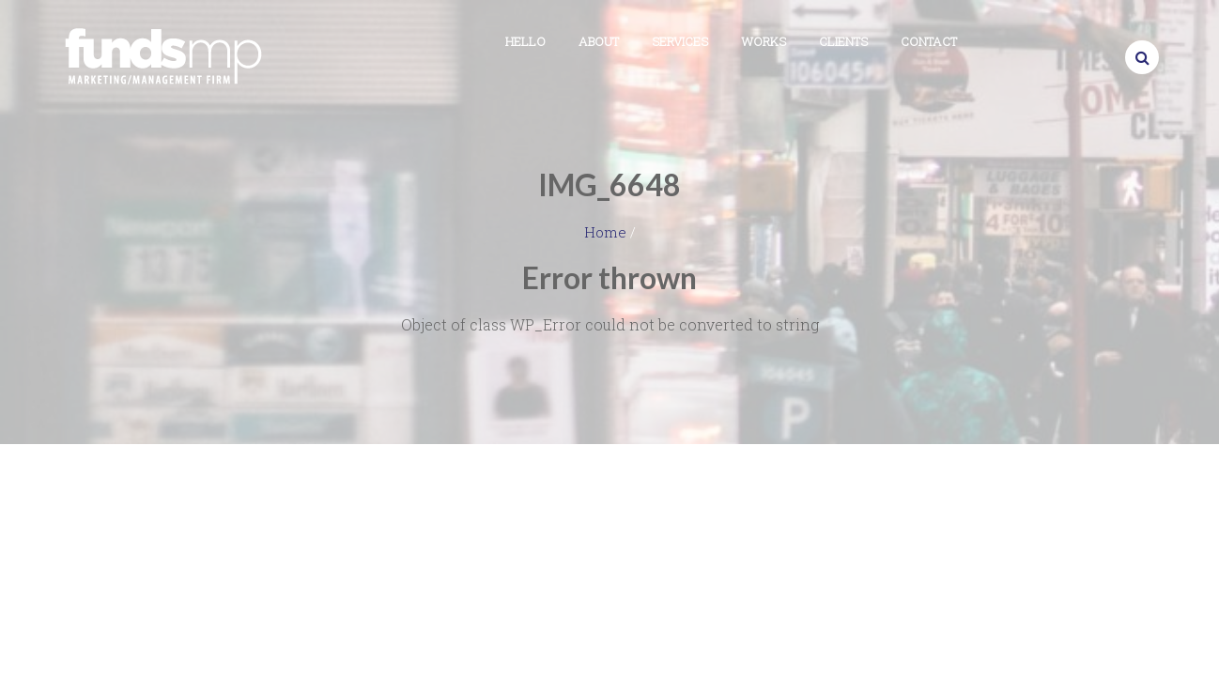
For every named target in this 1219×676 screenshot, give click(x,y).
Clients (843, 41)
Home (605, 232)
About (599, 41)
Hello (525, 41)
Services (680, 41)
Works (763, 41)
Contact (929, 41)
